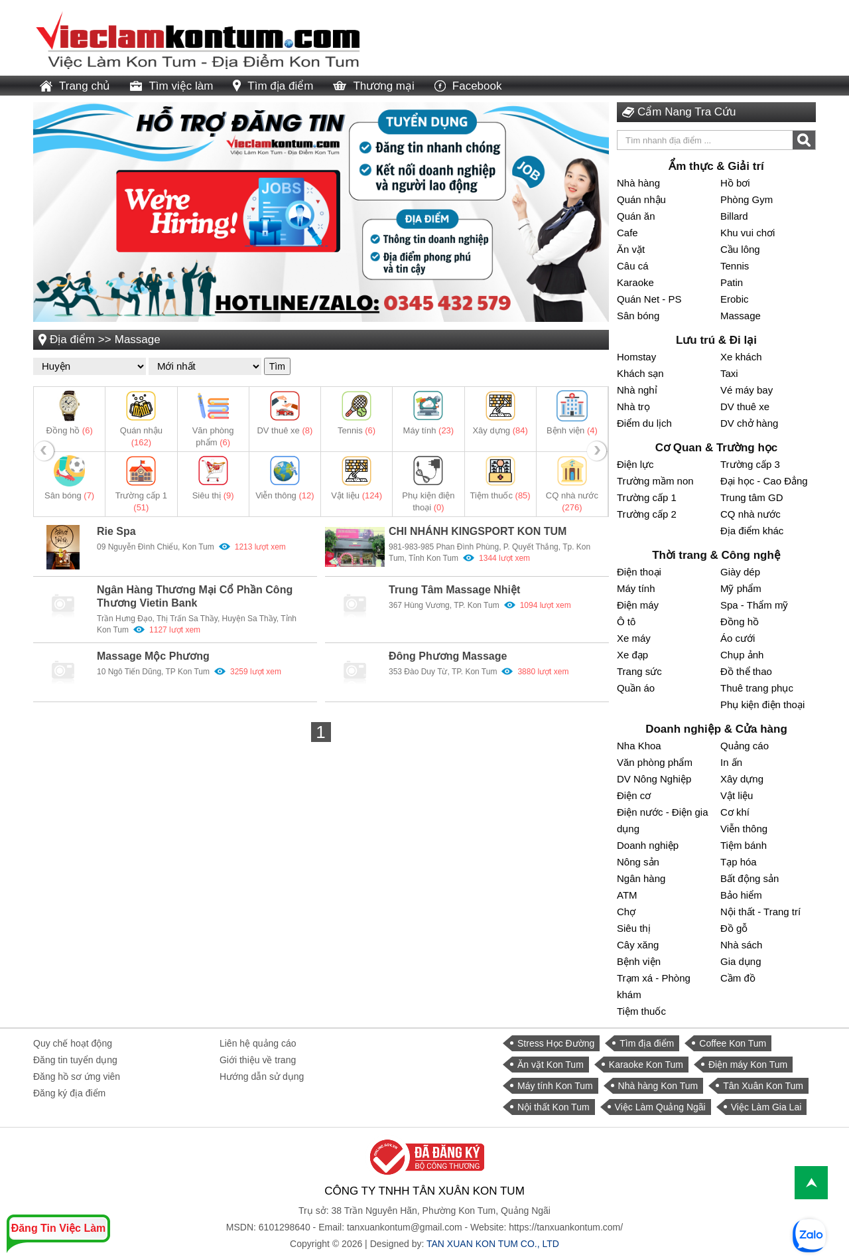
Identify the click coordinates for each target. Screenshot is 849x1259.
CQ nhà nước (750, 514)
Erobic (734, 299)
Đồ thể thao (746, 671)
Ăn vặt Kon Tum (550, 1064)
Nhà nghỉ (637, 390)
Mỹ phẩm (740, 588)
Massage (138, 339)
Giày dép (740, 571)
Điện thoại (639, 571)
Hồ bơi (735, 182)
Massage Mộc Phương (153, 656)
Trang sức (639, 671)
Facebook (468, 86)
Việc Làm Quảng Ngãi (660, 1107)
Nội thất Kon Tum (553, 1107)
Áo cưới (737, 638)
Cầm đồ (737, 978)
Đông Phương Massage (448, 656)
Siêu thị (213, 495)
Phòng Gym (746, 199)
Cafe (627, 232)
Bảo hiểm (741, 895)
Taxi (729, 373)
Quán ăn (636, 216)
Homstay (636, 356)
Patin (731, 282)
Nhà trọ (633, 406)
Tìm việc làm (171, 86)
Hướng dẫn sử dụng (262, 1076)
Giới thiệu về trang (258, 1060)
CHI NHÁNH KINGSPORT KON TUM (477, 531)
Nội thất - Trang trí (760, 911)
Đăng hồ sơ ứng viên (76, 1076)
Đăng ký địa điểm (69, 1093)
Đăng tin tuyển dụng (75, 1060)
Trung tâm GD (751, 497)
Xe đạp (632, 654)
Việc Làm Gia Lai (766, 1107)
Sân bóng (69, 495)
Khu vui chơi (747, 232)
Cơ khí (735, 812)
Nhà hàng (638, 182)
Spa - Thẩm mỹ (754, 605)
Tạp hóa (738, 861)
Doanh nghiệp (648, 845)
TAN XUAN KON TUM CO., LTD (492, 1243)
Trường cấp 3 (750, 464)
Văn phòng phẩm (654, 762)
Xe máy (634, 638)
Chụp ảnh (741, 654)
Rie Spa (116, 531)
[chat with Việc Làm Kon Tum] (809, 1235)
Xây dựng (499, 430)
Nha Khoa (639, 745)
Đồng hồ (69, 430)
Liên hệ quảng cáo (258, 1043)
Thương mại (373, 86)
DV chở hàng (749, 423)
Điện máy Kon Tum (747, 1064)
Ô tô (626, 621)
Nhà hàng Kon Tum (658, 1085)
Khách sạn (640, 373)
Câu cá (633, 265)
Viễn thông (284, 495)
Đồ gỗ (734, 928)
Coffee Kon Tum (732, 1043)
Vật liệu (356, 495)
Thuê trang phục (756, 688)
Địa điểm (72, 339)
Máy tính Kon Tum (555, 1085)
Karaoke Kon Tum (646, 1064)
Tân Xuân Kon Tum (763, 1085)
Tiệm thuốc (500, 495)
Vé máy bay (746, 390)
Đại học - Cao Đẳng (764, 480)
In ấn (731, 762)
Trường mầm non (655, 480)
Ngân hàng (641, 878)
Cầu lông (740, 249)
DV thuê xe (284, 430)
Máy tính (428, 430)
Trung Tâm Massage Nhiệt (454, 589)
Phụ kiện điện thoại (762, 704)
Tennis (356, 430)
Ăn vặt (631, 249)
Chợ (626, 911)
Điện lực (635, 464)
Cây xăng (638, 944)
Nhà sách (741, 944)
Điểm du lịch (644, 423)
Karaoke (635, 282)
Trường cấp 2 (647, 514)
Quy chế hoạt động (72, 1043)
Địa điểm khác (751, 530)
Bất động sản (749, 878)
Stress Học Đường (555, 1043)
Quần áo (636, 688)
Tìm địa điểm (273, 86)
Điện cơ (634, 795)
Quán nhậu (641, 199)
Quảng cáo (744, 745)
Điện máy (638, 605)
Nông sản (638, 861)
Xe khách (741, 356)
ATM (627, 895)
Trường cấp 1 (647, 497)
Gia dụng (740, 961)
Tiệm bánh (743, 845)
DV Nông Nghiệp (654, 778)
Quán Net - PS (649, 299)
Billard (734, 216)
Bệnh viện (572, 430)
